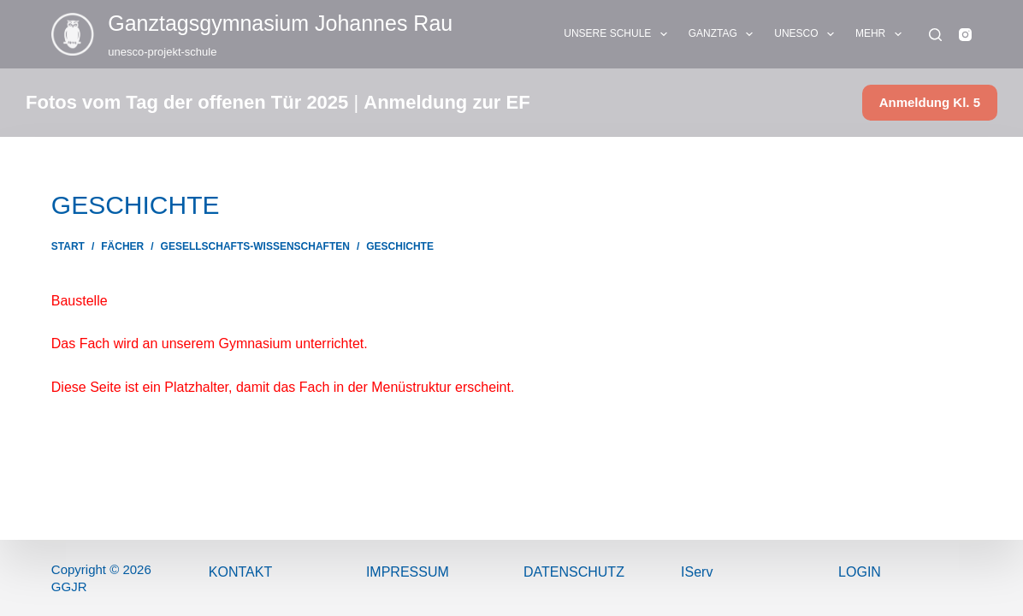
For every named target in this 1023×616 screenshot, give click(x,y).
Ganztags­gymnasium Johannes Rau (280, 23)
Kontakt (240, 572)
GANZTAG (724, 34)
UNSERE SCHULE (618, 34)
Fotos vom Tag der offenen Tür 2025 (187, 102)
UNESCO (807, 34)
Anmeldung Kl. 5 (929, 102)
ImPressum (407, 572)
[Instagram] (965, 34)
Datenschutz (573, 572)
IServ (697, 572)
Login (859, 572)
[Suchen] (935, 34)
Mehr (881, 34)
